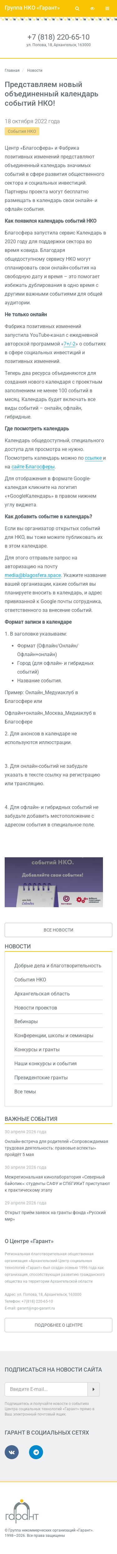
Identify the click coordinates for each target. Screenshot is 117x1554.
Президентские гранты (41, 1078)
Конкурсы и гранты (37, 1050)
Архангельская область (42, 994)
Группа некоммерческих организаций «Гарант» (50, 1530)
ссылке (94, 458)
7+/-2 (70, 344)
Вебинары (26, 1021)
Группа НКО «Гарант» (32, 7)
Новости (18, 946)
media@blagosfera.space (33, 575)
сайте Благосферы (33, 467)
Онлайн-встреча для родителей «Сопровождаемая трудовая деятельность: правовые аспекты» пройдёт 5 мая (56, 1148)
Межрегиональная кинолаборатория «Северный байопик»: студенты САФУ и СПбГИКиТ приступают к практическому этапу (57, 1183)
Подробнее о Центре (59, 1325)
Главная (12, 70)
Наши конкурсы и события (45, 1064)
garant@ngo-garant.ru (36, 1308)
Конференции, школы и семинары (53, 1035)
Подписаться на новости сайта (53, 1369)
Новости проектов (35, 1008)
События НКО (22, 131)
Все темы (25, 1092)
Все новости (58, 929)
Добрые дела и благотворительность (57, 966)
